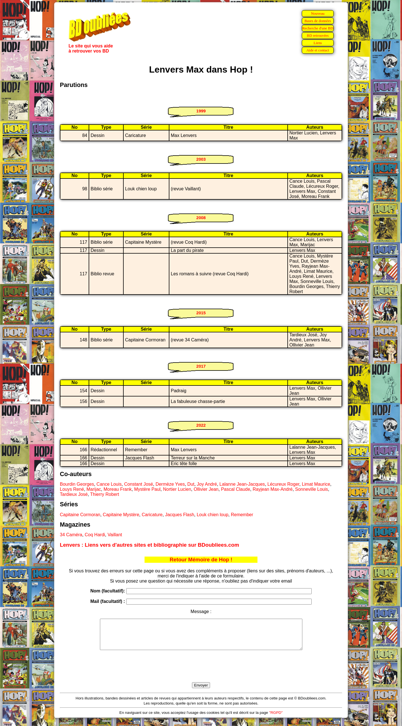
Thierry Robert (104, 494)
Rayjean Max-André (272, 489)
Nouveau (317, 13)
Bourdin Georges (77, 484)
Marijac (93, 489)
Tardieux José (74, 494)
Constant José (138, 484)
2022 (201, 425)
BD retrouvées (318, 35)
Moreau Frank (118, 489)
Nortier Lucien (177, 489)
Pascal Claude (235, 489)
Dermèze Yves (170, 484)
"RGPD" (276, 718)
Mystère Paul (147, 489)
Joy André (207, 484)
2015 (201, 312)
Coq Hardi (95, 534)
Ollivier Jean (206, 489)
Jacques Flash (179, 514)
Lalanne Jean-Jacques (242, 484)
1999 (201, 110)
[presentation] (201, 673)
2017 (201, 366)
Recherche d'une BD (317, 28)
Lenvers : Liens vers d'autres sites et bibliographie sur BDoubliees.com (149, 545)
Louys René (72, 489)
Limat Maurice (316, 484)
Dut (191, 484)
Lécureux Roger (283, 484)
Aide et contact (317, 50)
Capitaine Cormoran (80, 514)
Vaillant (115, 534)
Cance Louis (109, 484)
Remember (242, 514)
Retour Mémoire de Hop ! (201, 560)
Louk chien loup (212, 514)
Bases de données (317, 21)
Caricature (152, 514)
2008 (201, 217)
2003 (201, 159)
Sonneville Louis (311, 489)
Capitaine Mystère (121, 514)
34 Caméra (71, 534)
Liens (318, 43)
